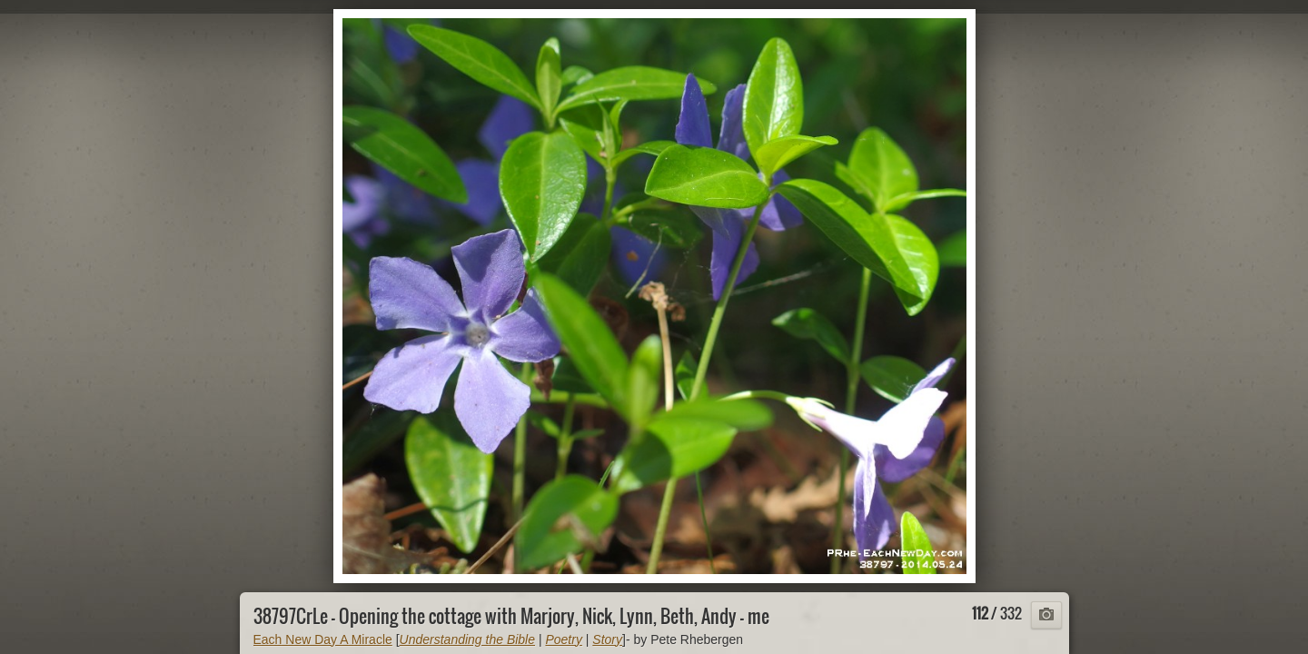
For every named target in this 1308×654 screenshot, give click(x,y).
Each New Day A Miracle (322, 639)
